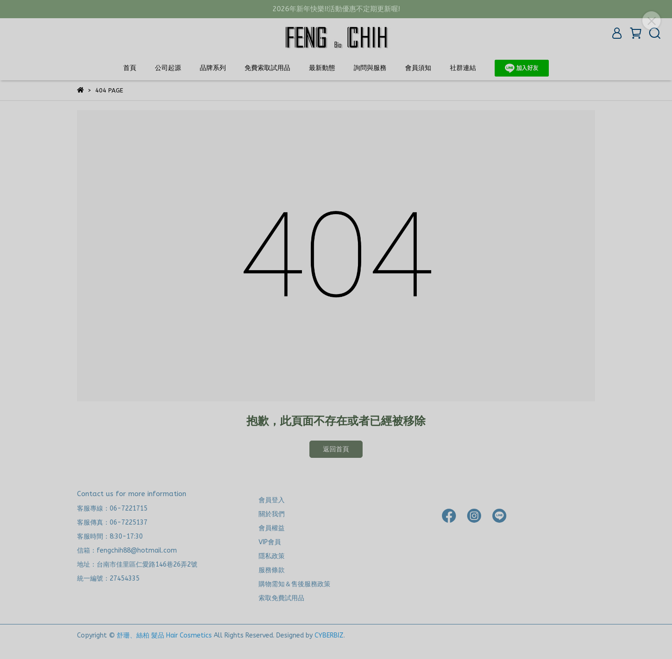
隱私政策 (272, 556)
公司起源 (168, 68)
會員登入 (272, 500)
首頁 (129, 68)
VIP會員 (270, 542)
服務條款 (272, 570)
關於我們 (272, 514)
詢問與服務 (370, 68)
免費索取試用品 (267, 68)
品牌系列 (213, 68)
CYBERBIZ (329, 635)
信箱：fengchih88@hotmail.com (127, 550)
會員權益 (272, 528)
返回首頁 (336, 449)
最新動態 (322, 68)
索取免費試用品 (281, 598)
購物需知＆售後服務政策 (294, 584)
